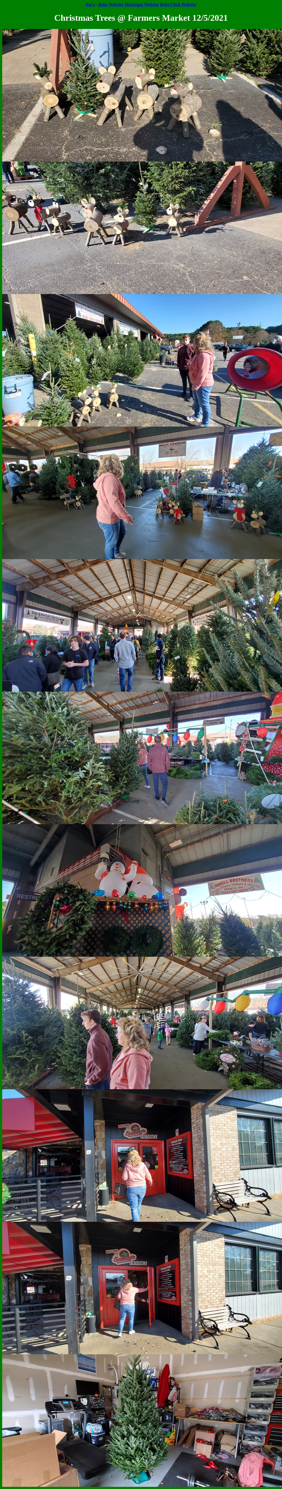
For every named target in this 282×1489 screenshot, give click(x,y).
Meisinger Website (141, 4)
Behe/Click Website (178, 4)
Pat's (90, 4)
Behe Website (111, 4)
